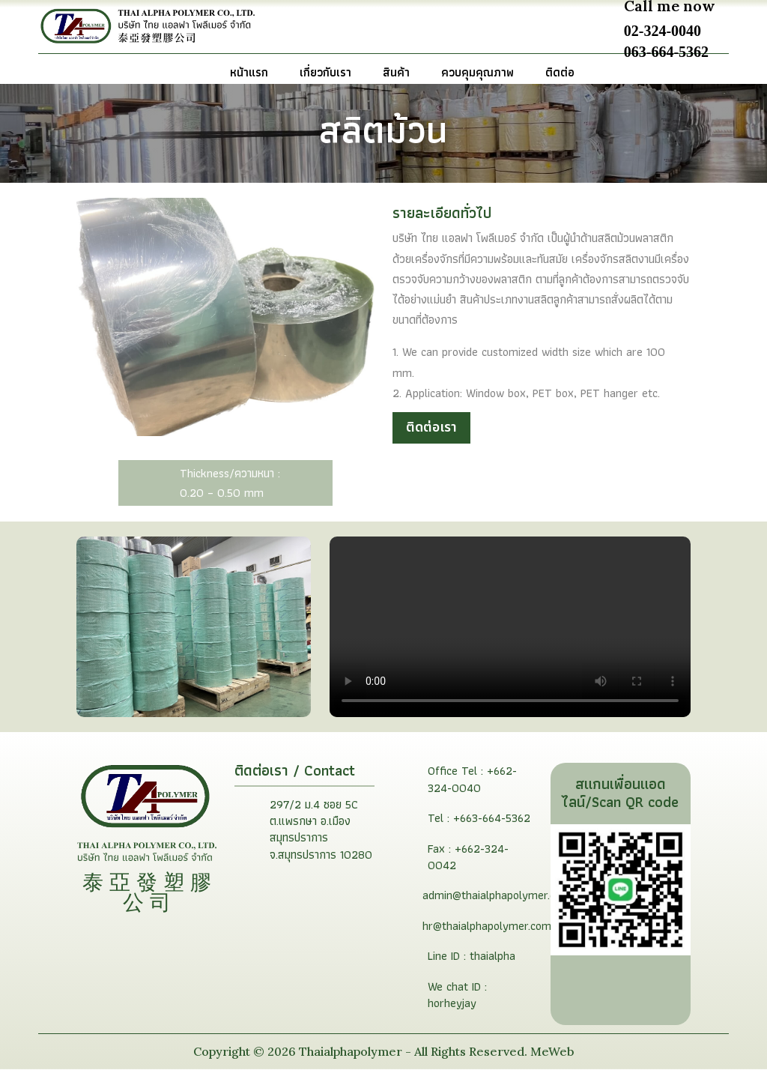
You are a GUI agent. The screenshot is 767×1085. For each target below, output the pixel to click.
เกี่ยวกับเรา (325, 74)
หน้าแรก (249, 74)
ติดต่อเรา (431, 442)
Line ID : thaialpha (471, 971)
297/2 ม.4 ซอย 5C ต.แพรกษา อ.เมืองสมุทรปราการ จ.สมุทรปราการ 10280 (321, 844)
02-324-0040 (662, 30)
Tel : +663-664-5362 (479, 833)
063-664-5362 (666, 51)
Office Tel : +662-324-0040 (472, 794)
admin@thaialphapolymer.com (496, 910)
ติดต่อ (560, 74)
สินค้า (396, 74)
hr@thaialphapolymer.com (486, 940)
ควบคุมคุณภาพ (477, 74)
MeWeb (551, 1066)
